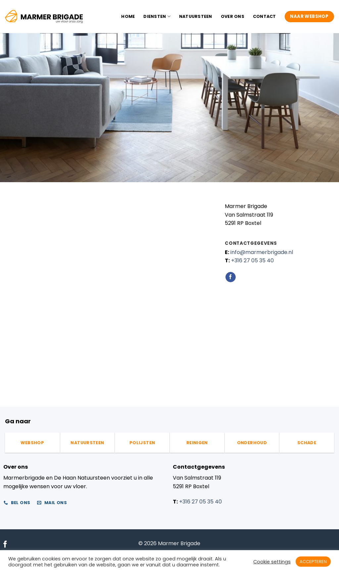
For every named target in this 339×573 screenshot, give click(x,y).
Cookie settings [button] (272, 562)
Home (128, 16)
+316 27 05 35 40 (252, 260)
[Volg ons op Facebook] (230, 277)
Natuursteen (195, 16)
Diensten (156, 16)
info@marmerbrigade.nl (261, 252)
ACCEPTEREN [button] (313, 561)
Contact (264, 16)
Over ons (232, 16)
